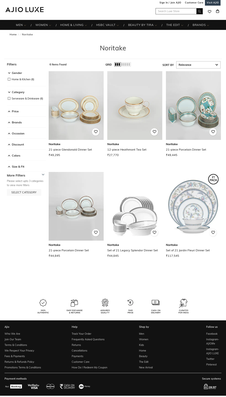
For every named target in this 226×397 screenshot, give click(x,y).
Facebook (211, 333)
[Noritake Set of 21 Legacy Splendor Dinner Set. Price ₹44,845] (134, 215)
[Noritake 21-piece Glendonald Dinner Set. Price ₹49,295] (76, 114)
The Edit (143, 361)
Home (13, 34)
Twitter (210, 359)
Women (143, 339)
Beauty (143, 356)
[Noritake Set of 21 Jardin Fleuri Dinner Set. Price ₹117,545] (193, 215)
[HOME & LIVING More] (86, 25)
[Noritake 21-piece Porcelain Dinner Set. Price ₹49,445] (193, 114)
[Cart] (217, 11)
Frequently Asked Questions (88, 339)
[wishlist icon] (209, 11)
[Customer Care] (194, 2)
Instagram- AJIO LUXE (212, 351)
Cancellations (79, 350)
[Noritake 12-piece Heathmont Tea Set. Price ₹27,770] (134, 114)
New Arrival (146, 367)
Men (141, 333)
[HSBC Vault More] (118, 25)
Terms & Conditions (16, 345)
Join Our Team (13, 339)
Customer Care (80, 361)
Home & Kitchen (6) (23, 79)
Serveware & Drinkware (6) (27, 98)
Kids (141, 345)
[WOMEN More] (50, 25)
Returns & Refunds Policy (19, 361)
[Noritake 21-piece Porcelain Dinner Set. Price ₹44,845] (76, 215)
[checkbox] (26, 79)
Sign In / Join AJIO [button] (170, 2)
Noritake (27, 34)
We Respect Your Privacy (19, 350)
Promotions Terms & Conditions (23, 367)
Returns (76, 345)
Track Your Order (81, 333)
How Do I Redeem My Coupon (89, 367)
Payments (77, 356)
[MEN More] (25, 25)
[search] (199, 11)
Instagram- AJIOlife (212, 341)
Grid (108, 64)
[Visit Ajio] (213, 2)
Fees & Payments (15, 356)
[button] (26, 64)
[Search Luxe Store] (179, 11)
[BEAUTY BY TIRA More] (156, 25)
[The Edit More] (182, 25)
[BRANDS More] (208, 25)
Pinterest (211, 364)
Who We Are (12, 333)
